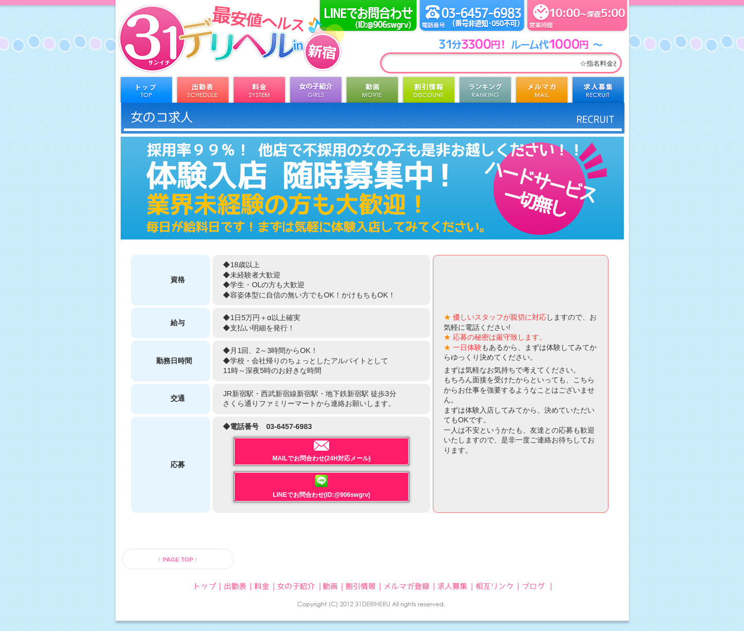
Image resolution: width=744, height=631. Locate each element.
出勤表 (203, 92)
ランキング (485, 92)
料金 (259, 92)
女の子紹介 (316, 92)
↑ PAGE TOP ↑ (178, 559)
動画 (372, 92)
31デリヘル (200, 51)
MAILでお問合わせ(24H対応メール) (322, 451)
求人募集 (598, 92)
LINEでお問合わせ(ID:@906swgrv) (321, 487)
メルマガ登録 (541, 92)
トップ (146, 92)
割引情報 (428, 92)
